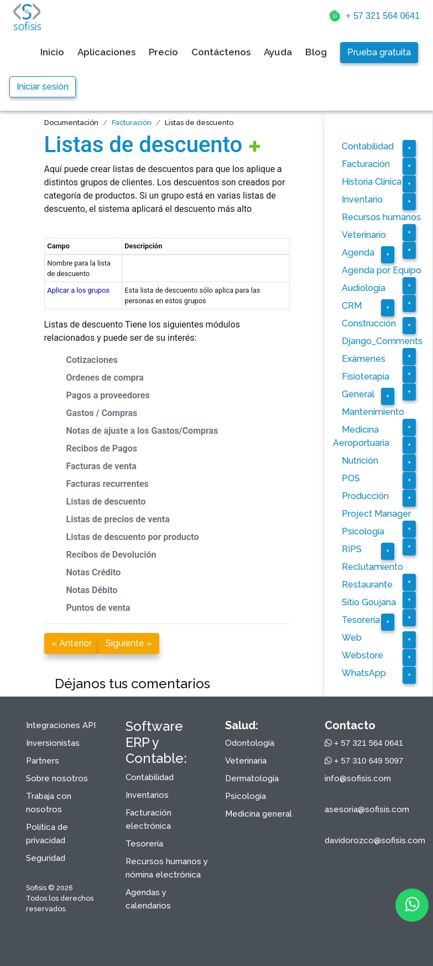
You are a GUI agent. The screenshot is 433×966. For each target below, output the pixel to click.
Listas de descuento (143, 145)
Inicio (52, 52)
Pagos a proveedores (108, 395)
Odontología (249, 743)
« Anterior (71, 643)
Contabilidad (368, 146)
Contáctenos (221, 52)
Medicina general (258, 814)
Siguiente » (129, 643)
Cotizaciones (92, 360)
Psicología (363, 531)
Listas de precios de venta (118, 519)
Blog (316, 52)
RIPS (352, 549)
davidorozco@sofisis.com (375, 840)
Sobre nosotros (57, 778)
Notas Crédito (93, 572)
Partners (42, 761)
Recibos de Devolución (111, 554)
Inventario (362, 199)
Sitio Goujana (369, 602)
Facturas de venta (101, 466)
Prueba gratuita (379, 52)
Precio (163, 52)
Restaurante (367, 584)
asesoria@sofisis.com (367, 809)
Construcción (369, 323)
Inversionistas (53, 743)
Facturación (132, 122)
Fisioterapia (365, 376)
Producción (365, 496)
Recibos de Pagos (102, 448)
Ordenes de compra (105, 377)
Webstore (362, 655)
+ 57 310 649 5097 (364, 760)
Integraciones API (61, 725)
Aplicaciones (106, 52)
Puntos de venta (98, 608)
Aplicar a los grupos (78, 290)
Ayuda (278, 52)
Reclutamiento (372, 567)
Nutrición (360, 460)
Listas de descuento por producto (132, 537)
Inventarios (147, 795)
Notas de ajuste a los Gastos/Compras (142, 430)
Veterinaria (246, 761)
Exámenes (363, 359)
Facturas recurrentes (107, 484)
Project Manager (376, 513)
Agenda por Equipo (381, 270)
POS (351, 478)
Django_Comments (382, 341)
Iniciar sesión (43, 86)
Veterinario (364, 235)
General (358, 394)
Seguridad (45, 858)
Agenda (358, 252)
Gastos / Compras (102, 413)
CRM (352, 305)
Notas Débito (92, 590)
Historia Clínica (371, 181)
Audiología (363, 288)
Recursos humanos (381, 217)
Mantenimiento (373, 412)
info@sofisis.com (358, 778)
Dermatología (252, 778)
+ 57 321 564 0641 (373, 16)
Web (352, 637)
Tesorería (361, 620)
